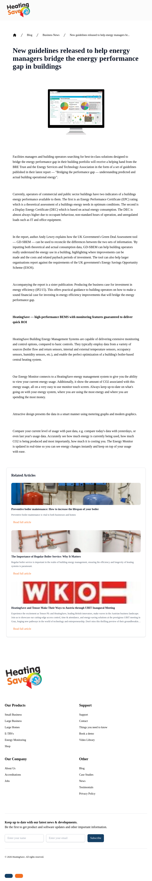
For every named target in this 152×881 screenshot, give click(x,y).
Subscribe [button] (95, 838)
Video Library (87, 739)
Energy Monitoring (15, 739)
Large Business (13, 721)
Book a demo (86, 733)
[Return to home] (18, 10)
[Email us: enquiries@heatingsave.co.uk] (19, 876)
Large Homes (12, 727)
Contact (83, 721)
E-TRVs (9, 733)
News (82, 781)
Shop (7, 746)
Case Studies (86, 774)
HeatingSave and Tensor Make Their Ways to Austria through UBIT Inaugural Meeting (63, 607)
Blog (29, 35)
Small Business (13, 714)
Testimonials (86, 787)
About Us (10, 768)
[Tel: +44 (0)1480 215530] (9, 876)
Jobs (7, 781)
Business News (51, 35)
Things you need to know (93, 727)
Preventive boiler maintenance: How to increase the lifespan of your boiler (55, 509)
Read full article (22, 522)
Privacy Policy (87, 793)
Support (83, 714)
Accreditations (13, 774)
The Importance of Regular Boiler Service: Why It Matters (46, 556)
